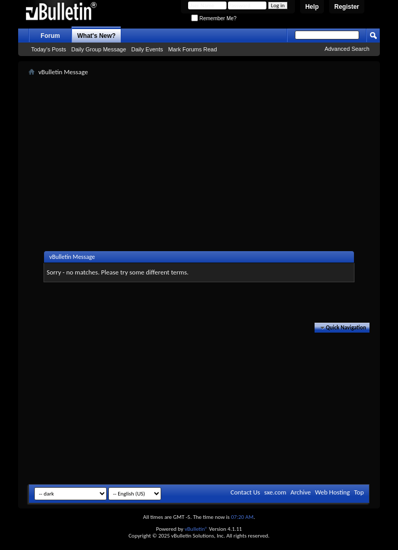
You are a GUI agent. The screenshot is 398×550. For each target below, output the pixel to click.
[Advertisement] (213, 151)
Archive (300, 492)
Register (346, 6)
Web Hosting (332, 492)
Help (312, 6)
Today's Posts (48, 49)
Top (359, 492)
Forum (50, 35)
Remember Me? (213, 18)
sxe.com (275, 492)
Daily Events (147, 49)
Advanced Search (346, 49)
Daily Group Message (99, 49)
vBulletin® (196, 529)
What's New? (96, 35)
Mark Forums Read (192, 49)
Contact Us (245, 492)
